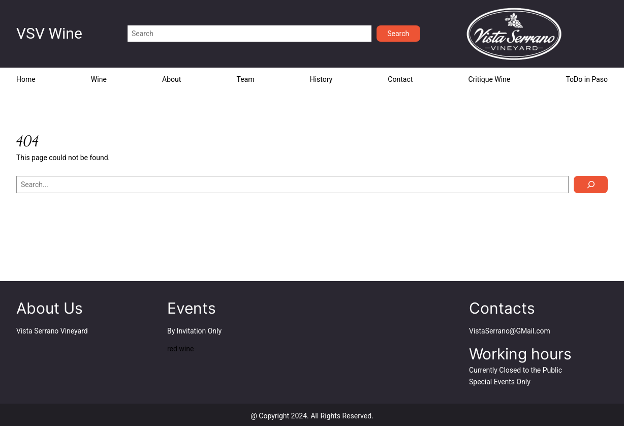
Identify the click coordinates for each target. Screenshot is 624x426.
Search (398, 33)
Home (26, 79)
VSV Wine (49, 33)
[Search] (591, 184)
